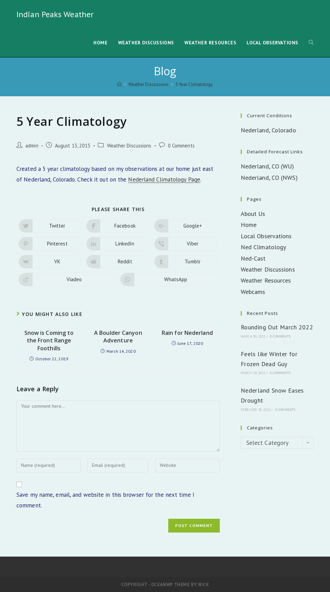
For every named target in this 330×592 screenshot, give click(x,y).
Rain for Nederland (187, 333)
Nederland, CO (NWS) (269, 178)
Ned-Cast (253, 258)
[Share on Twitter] (50, 226)
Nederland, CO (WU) (267, 166)
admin (31, 145)
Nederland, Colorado (268, 130)
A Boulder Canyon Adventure (118, 336)
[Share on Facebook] (118, 226)
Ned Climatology (263, 247)
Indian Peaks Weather (54, 14)
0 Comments (181, 145)
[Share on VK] (50, 261)
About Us (253, 214)
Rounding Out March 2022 (277, 327)
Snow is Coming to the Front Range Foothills (49, 340)
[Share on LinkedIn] (118, 244)
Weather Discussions (129, 145)
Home (249, 225)
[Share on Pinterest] (50, 244)
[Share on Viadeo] (67, 279)
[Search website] (311, 43)
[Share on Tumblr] (186, 261)
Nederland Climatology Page (164, 179)
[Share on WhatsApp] (169, 279)
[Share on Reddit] (118, 261)
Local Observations (266, 236)
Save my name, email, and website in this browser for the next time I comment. (105, 500)
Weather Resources (266, 280)
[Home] (119, 84)
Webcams (253, 292)
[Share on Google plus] (186, 226)
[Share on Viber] (186, 244)
